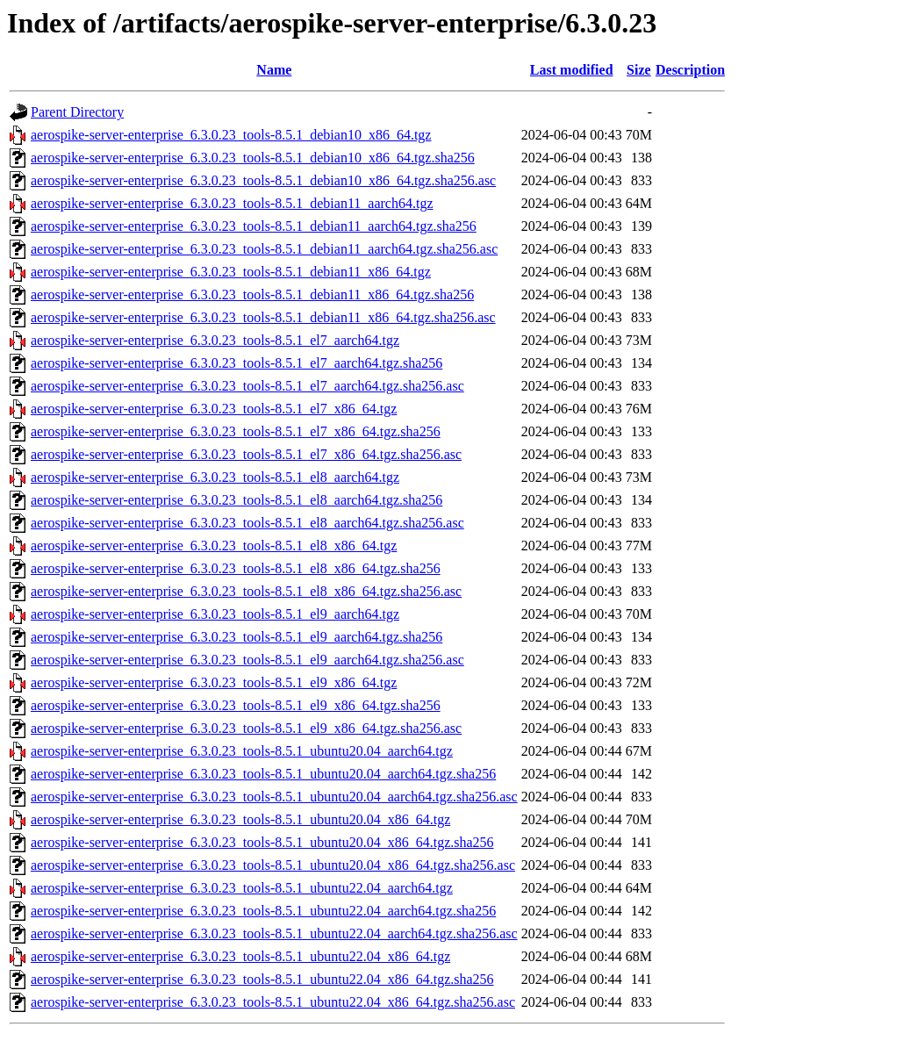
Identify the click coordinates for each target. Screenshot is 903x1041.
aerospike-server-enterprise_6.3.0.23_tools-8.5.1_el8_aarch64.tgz (215, 477)
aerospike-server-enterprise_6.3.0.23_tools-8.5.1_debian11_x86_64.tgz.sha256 (252, 294)
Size (639, 69)
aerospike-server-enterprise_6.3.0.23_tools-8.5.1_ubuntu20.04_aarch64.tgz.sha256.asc (274, 796)
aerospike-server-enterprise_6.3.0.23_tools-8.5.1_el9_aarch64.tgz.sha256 (236, 636)
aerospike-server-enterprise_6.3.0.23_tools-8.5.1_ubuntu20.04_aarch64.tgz (242, 750)
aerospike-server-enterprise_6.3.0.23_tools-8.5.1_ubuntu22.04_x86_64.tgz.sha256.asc (273, 1001)
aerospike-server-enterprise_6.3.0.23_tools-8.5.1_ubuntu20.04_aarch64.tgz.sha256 (263, 773)
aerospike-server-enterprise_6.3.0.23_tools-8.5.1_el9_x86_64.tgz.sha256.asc (246, 728)
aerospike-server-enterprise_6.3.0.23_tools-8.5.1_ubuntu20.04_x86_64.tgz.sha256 (262, 842)
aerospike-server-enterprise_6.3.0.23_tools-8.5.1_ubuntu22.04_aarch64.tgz (242, 887)
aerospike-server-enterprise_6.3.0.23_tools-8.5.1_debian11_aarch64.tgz (232, 203)
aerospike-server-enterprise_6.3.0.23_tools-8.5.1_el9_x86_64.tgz (214, 682)
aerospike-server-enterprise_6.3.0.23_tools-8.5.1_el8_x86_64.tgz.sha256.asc (246, 591)
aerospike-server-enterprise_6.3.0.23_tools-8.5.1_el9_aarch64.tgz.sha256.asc (247, 659)
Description (690, 69)
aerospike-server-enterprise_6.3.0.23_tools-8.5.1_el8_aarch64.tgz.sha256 (236, 499)
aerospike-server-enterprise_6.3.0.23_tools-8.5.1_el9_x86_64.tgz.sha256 (236, 705)
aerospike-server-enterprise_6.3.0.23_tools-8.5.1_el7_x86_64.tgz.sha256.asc (246, 454)
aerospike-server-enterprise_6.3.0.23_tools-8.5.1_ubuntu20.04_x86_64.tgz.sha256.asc (273, 865)
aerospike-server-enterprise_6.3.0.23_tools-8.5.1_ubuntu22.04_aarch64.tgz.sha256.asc (274, 933)
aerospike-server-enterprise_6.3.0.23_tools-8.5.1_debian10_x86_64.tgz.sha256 (253, 157)
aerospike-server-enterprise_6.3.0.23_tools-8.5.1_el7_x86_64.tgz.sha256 (236, 431)
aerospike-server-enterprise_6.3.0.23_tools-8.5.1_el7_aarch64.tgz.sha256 (236, 362)
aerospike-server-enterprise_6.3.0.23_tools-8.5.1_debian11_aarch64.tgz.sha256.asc (264, 248)
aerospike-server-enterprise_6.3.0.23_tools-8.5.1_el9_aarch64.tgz (215, 614)
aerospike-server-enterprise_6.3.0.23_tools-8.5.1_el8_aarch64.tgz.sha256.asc (247, 522)
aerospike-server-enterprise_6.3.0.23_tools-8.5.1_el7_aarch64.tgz (215, 340)
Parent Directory (77, 111)
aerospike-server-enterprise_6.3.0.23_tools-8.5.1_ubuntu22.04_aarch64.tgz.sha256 (263, 910)
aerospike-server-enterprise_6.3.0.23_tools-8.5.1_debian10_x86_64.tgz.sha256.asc (263, 180)
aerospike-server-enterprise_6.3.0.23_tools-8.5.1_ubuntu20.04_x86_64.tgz (240, 819)
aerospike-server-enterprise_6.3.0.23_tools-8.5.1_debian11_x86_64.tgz (231, 271)
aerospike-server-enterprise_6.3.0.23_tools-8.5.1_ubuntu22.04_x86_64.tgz (240, 956)
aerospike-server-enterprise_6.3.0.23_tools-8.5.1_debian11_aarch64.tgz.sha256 (254, 226)
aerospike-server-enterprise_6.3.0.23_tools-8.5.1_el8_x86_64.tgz (214, 545)
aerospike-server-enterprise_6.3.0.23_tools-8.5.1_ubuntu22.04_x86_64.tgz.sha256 (262, 979)
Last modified (571, 69)
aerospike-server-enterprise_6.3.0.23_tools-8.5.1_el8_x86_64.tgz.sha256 (236, 568)
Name (273, 69)
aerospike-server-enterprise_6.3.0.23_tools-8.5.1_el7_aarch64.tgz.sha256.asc (247, 385)
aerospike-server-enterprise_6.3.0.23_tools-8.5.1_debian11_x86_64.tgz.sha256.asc (263, 317)
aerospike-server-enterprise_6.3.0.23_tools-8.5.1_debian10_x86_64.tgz (231, 134)
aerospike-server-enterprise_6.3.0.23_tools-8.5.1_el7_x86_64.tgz (214, 408)
